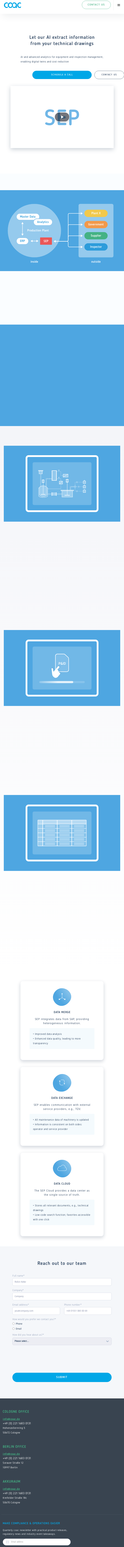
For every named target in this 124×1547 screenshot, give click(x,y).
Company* (18, 1290)
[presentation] (38, 1357)
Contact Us (96, 5)
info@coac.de (11, 1419)
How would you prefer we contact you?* (34, 1319)
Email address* (20, 1304)
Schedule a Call (62, 75)
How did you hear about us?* (28, 1334)
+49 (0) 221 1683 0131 (17, 1423)
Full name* (18, 1275)
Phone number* (73, 1304)
